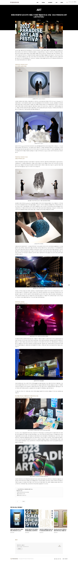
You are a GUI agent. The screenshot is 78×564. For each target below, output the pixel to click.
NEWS (62, 2)
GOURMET (50, 2)
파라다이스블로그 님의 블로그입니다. (23, 546)
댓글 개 (16, 539)
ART (37, 2)
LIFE (56, 2)
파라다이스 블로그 (21, 545)
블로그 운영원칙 (65, 558)
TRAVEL (43, 2)
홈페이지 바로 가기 (22, 495)
